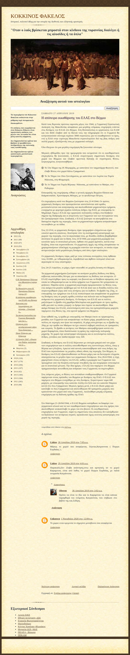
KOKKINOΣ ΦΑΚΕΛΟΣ (38, 16)
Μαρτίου (20, 348)
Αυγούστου (21, 263)
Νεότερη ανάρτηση (50, 586)
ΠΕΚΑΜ (22, 635)
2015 (16, 368)
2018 (16, 358)
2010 (16, 385)
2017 (16, 361)
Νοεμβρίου (21, 253)
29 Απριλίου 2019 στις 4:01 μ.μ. (73, 463)
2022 (16, 236)
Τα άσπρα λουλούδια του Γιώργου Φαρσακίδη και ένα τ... (26, 318)
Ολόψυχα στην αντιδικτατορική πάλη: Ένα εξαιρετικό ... (26, 327)
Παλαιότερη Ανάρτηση (108, 586)
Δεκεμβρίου (21, 249)
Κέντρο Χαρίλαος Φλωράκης (32, 626)
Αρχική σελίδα (79, 586)
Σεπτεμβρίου (21, 259)
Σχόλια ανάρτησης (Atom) (66, 593)
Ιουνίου (19, 269)
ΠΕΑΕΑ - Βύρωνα (26, 632)
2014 (16, 371)
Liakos (53, 442)
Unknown (55, 518)
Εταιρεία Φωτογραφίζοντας (31, 620)
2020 (16, 243)
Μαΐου (19, 273)
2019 (16, 246)
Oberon (63, 490)
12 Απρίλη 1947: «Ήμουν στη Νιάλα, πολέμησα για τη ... (26, 342)
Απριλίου (20, 276)
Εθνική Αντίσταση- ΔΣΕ (29, 617)
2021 (16, 239)
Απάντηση (55, 453)
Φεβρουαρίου (22, 351)
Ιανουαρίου (21, 355)
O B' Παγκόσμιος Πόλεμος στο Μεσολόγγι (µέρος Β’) (27, 282)
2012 (16, 378)
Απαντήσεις (59, 484)
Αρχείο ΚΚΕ (24, 615)
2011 (16, 381)
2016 (16, 365)
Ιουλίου (19, 266)
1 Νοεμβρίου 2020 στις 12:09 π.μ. (77, 518)
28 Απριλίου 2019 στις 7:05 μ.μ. (73, 442)
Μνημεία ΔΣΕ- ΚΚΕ (27, 629)
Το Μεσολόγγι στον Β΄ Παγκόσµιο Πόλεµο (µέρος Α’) (25, 291)
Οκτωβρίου (21, 256)
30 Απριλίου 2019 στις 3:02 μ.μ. (87, 490)
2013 (16, 375)
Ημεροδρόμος (24, 623)
